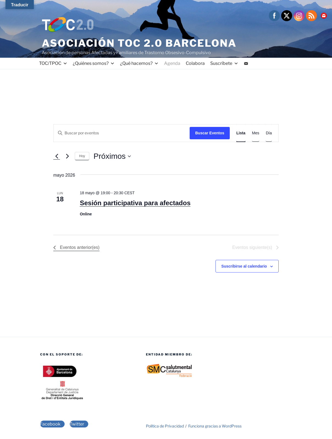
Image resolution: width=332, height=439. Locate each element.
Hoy (82, 156)
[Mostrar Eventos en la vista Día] (269, 133)
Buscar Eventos (209, 133)
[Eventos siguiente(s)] (67, 156)
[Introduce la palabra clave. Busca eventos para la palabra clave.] (122, 133)
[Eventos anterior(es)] (56, 156)
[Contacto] (246, 63)
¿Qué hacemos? (139, 63)
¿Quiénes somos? (94, 63)
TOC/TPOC (53, 63)
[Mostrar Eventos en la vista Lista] (240, 133)
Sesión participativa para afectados (135, 203)
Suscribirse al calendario (244, 266)
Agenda (172, 63)
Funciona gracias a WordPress (215, 426)
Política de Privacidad (165, 426)
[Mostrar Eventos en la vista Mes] (255, 133)
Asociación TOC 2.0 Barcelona (139, 43)
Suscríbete (224, 63)
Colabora (195, 63)
